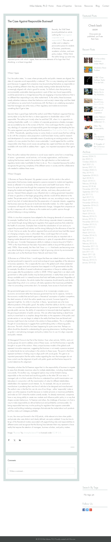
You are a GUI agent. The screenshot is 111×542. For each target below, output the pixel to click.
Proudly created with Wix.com (65, 539)
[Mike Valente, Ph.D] (38, 5)
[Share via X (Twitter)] (14, 440)
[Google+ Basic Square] (90, 510)
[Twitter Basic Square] (87, 510)
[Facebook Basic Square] (84, 510)
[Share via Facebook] (9, 440)
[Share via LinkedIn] (20, 440)
